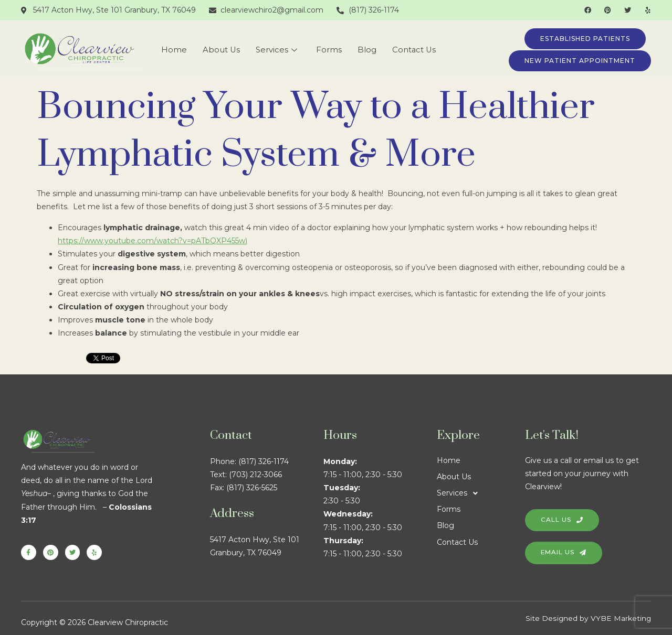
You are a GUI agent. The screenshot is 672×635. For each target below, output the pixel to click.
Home (173, 50)
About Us (220, 50)
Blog (366, 50)
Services (276, 50)
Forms (328, 50)
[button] (481, 493)
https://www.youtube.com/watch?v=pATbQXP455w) (152, 240)
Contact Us (414, 50)
